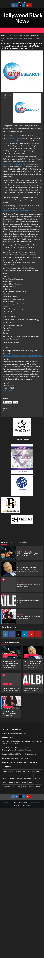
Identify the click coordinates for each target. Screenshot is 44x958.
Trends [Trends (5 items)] (31, 786)
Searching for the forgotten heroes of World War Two (9, 713)
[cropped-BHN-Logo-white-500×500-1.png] (22, 427)
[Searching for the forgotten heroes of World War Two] (8, 616)
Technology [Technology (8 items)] (7, 786)
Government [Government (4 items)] (7, 775)
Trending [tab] (23, 542)
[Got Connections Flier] (22, 459)
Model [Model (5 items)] (37, 775)
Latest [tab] (5, 542)
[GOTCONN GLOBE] (22, 485)
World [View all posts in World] (24, 614)
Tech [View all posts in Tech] (23, 582)
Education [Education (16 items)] (26, 771)
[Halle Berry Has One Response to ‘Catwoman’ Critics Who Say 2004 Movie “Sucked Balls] (8, 553)
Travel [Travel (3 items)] (25, 786)
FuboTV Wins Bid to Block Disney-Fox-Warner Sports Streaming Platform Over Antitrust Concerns (28, 570)
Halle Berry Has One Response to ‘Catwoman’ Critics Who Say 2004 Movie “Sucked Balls (27, 554)
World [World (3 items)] (38, 786)
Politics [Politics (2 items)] (37, 778)
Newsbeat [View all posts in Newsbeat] (26, 550)
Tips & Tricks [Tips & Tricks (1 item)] (16, 786)
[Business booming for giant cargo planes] (8, 600)
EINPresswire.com (13, 138)
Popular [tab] (13, 542)
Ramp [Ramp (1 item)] (4, 782)
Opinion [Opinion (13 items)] (19, 778)
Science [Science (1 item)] (11, 782)
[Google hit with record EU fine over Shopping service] (11, 679)
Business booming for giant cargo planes (15, 758)
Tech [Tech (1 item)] (30, 782)
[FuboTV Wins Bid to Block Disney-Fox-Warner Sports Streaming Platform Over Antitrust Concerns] (8, 569)
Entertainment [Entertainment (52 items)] (36, 771)
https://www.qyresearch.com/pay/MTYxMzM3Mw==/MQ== (23, 356)
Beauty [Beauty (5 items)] (12, 771)
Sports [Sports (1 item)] (18, 782)
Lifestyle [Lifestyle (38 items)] (22, 775)
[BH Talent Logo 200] (22, 519)
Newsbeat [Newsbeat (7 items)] (12, 778)
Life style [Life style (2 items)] (29, 775)
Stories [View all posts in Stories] (31, 550)
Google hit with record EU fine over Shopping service (19, 754)
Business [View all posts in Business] (19, 566)
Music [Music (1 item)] (4, 778)
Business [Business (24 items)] (18, 771)
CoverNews (17, 805)
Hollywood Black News (22, 18)
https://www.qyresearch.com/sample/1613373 (19, 211)
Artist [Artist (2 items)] (5, 771)
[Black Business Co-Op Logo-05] (10, 505)
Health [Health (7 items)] (15, 775)
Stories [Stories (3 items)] (24, 782)
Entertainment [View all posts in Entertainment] (20, 550)
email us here (7, 391)
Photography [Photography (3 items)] (28, 778)
